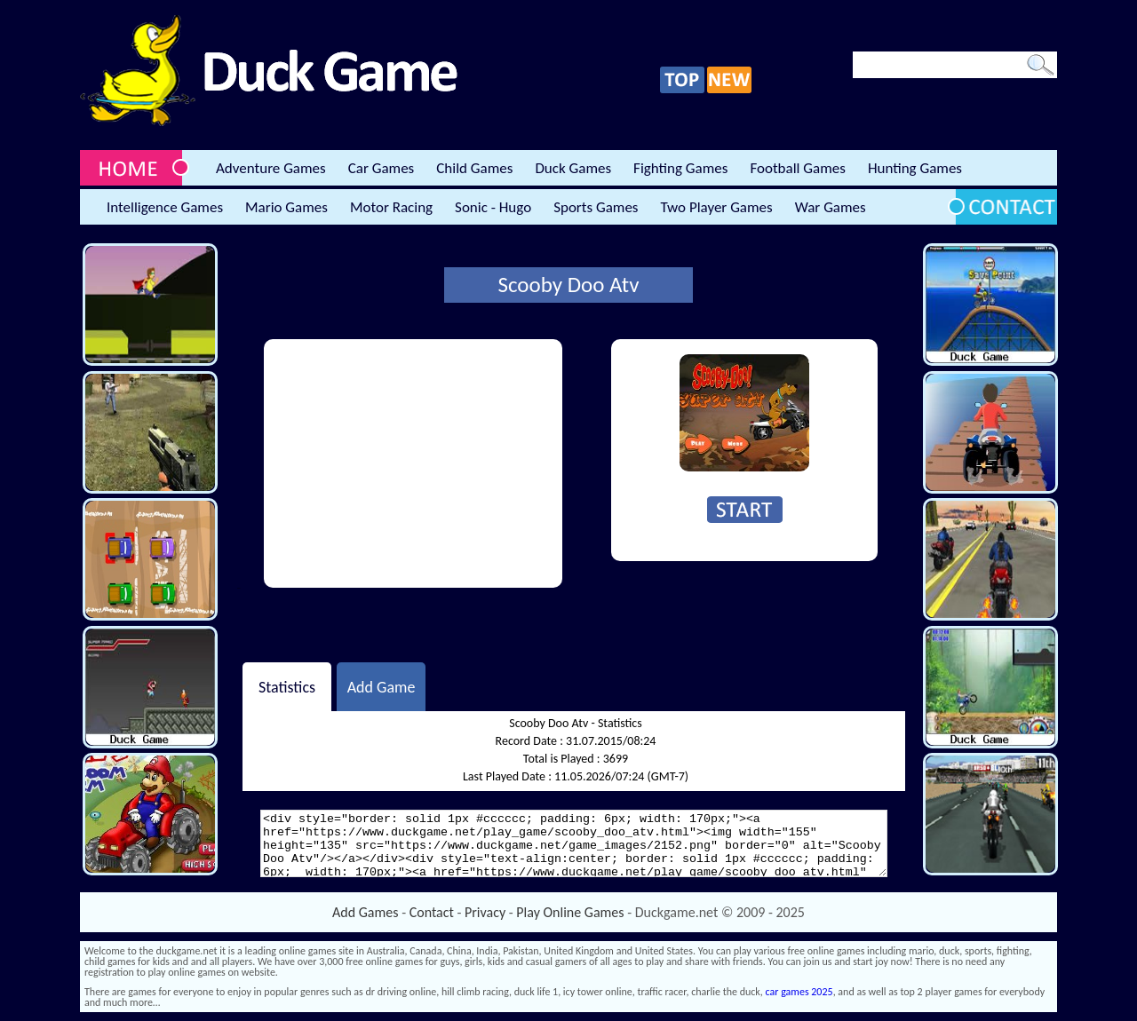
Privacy (485, 912)
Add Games (365, 912)
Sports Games (595, 207)
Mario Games (286, 207)
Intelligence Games (165, 207)
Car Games (381, 168)
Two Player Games (717, 207)
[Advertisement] (413, 463)
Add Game (381, 686)
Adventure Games (271, 168)
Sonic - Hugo (493, 207)
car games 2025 (799, 991)
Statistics (286, 686)
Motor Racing (391, 207)
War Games (830, 207)
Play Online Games (570, 912)
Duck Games (573, 168)
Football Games (797, 168)
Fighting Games (680, 168)
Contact (431, 912)
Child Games (474, 168)
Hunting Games (915, 168)
